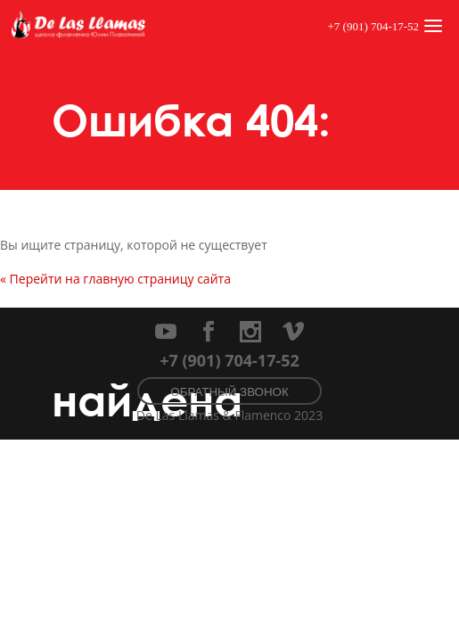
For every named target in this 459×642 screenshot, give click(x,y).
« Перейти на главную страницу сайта (115, 278)
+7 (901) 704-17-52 (373, 26)
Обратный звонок (229, 392)
